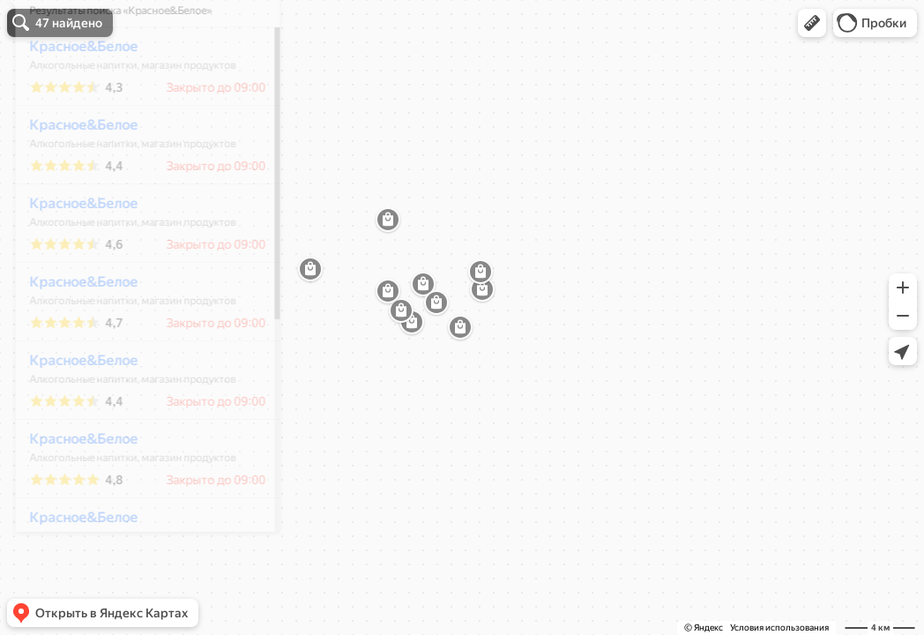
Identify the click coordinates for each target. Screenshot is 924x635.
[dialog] (136, 315)
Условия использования (779, 627)
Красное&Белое (72, 98)
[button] (812, 23)
